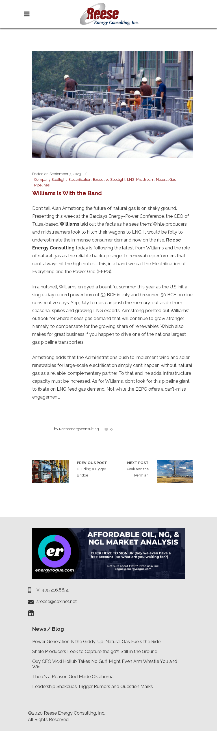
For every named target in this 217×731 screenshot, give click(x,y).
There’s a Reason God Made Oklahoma (73, 676)
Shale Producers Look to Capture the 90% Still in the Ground (94, 651)
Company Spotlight (50, 179)
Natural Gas (166, 179)
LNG (130, 179)
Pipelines (41, 185)
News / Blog (48, 629)
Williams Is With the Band (67, 193)
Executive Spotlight (109, 179)
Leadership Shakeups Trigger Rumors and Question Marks (92, 686)
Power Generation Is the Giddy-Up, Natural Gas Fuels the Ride (96, 641)
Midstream (145, 179)
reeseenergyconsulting (79, 429)
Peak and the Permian (131, 468)
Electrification (79, 179)
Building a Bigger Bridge (50, 471)
